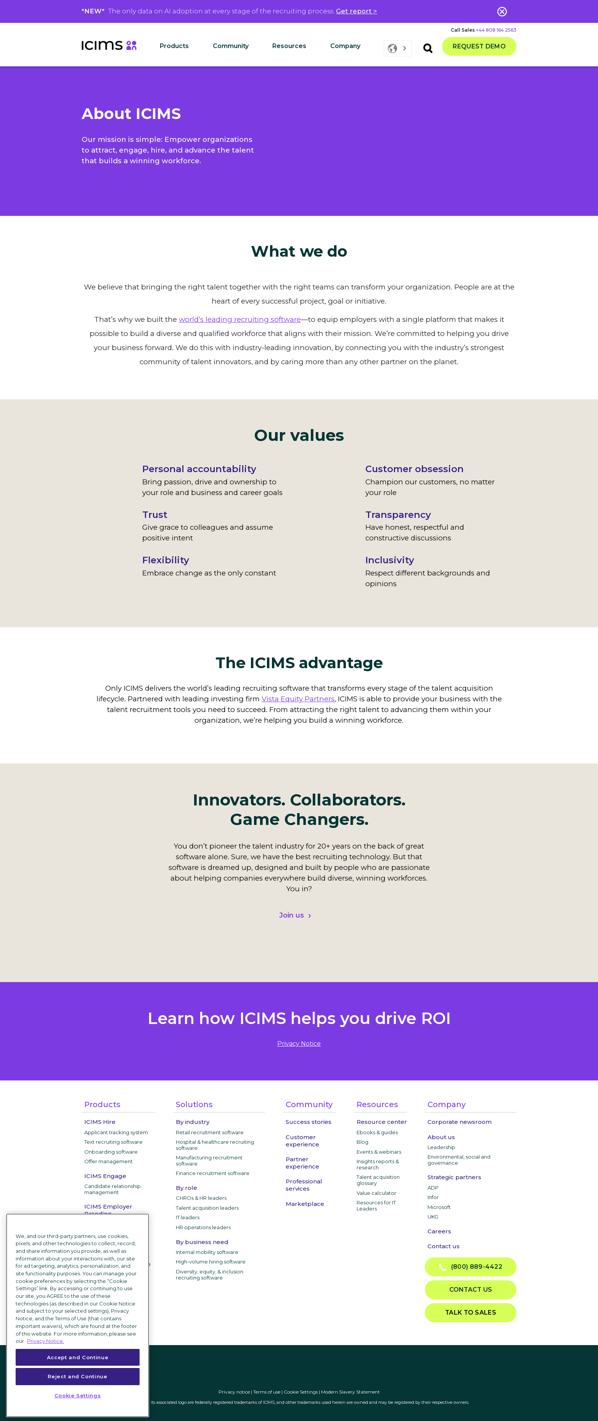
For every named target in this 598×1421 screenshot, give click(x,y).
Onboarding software (111, 1152)
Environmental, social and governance (459, 1160)
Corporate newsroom (460, 1121)
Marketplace (305, 1203)
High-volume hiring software (211, 1262)
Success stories (308, 1121)
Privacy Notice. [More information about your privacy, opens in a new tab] (45, 1341)
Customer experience (302, 1140)
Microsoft (439, 1207)
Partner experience (302, 1163)
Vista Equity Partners (298, 698)
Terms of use (266, 1392)
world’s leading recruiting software (240, 319)
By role (186, 1187)
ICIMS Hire (100, 1121)
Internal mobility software (207, 1252)
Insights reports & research (378, 1164)
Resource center (382, 1121)
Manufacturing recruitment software (209, 1160)
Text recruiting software (113, 1142)
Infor (433, 1197)
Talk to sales (470, 1312)
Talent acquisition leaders (207, 1208)
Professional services (304, 1185)
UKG (433, 1217)
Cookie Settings (301, 1392)
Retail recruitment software (210, 1132)
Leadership (441, 1147)
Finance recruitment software (212, 1173)
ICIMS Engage (105, 1176)
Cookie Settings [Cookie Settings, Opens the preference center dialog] (78, 1395)
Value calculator (376, 1193)
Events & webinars (379, 1152)
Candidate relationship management (112, 1189)
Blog (362, 1142)
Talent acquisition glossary (378, 1180)
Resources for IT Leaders (376, 1205)
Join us (291, 915)
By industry (192, 1121)
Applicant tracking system (116, 1132)
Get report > (356, 11)
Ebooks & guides (377, 1132)
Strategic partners (454, 1177)
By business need (202, 1242)
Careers (439, 1231)
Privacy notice (234, 1392)
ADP (433, 1188)
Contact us (444, 1246)
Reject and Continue (77, 1376)
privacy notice (299, 1043)
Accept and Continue (77, 1357)
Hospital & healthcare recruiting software (215, 1145)
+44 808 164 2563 (496, 30)
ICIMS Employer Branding (108, 1210)
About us (441, 1137)
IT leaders (187, 1217)
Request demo (479, 46)
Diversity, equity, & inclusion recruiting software (209, 1274)
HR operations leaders (203, 1227)
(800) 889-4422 (470, 1267)
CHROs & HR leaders (201, 1198)
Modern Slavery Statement (350, 1392)
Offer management (108, 1161)
